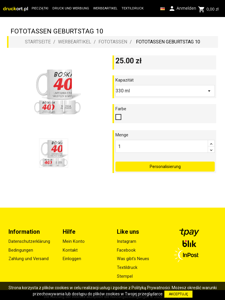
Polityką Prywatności (151, 287)
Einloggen (72, 255)
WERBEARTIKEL (105, 8)
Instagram (126, 238)
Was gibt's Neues (133, 255)
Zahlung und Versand (28, 255)
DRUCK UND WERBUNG (70, 8)
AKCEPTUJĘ (178, 294)
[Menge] (161, 146)
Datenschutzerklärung (29, 238)
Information (24, 228)
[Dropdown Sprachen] (162, 8)
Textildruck (127, 264)
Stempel (125, 273)
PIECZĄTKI (40, 8)
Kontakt (70, 247)
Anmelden (182, 8)
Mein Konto (74, 238)
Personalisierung (165, 163)
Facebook (126, 247)
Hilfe (69, 228)
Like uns (128, 228)
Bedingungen (20, 247)
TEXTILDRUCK (133, 8)
